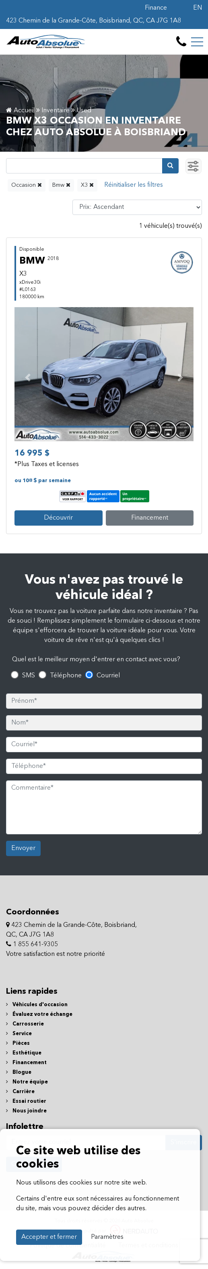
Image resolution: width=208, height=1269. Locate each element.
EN (197, 8)
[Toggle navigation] (197, 42)
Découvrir (58, 518)
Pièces (18, 1043)
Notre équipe (27, 1082)
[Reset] (133, 185)
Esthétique (23, 1053)
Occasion (26, 185)
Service (19, 1033)
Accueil (20, 110)
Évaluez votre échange (39, 1014)
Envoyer (23, 848)
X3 (87, 185)
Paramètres (107, 1237)
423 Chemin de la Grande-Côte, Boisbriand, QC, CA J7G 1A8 (93, 21)
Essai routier (26, 1101)
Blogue (18, 1072)
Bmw (61, 185)
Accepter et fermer (49, 1237)
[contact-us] (181, 42)
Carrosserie (25, 1024)
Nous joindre (26, 1111)
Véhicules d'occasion (37, 1004)
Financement (149, 518)
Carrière (20, 1091)
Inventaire (55, 110)
